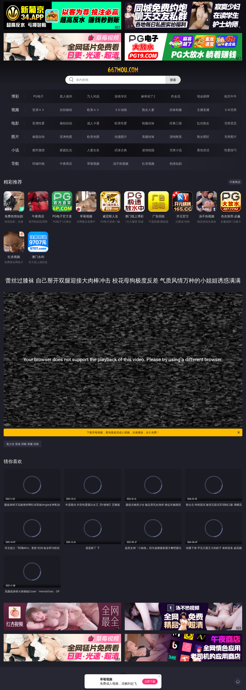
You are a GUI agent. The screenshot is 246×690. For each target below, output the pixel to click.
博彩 (15, 96)
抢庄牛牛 (230, 96)
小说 (15, 150)
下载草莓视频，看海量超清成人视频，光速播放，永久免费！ (163, 432)
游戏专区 (121, 96)
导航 (15, 163)
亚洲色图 (66, 137)
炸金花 (175, 96)
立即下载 (150, 681)
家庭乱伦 (66, 150)
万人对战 (93, 96)
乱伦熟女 (203, 123)
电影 (15, 123)
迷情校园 (148, 150)
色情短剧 (176, 163)
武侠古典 (121, 150)
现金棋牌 (203, 96)
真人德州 (66, 96)
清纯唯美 (176, 137)
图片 (15, 136)
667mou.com (123, 70)
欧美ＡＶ (93, 110)
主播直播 (203, 110)
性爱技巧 (230, 150)
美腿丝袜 (148, 137)
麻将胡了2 (148, 96)
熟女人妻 (148, 110)
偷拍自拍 (66, 123)
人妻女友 (93, 150)
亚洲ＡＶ (38, 110)
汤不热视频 (120, 163)
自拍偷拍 (66, 110)
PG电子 (38, 96)
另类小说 (176, 150)
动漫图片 (121, 137)
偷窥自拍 (38, 137)
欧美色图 (93, 137)
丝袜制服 (176, 110)
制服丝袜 (148, 123)
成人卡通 (93, 123)
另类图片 (230, 137)
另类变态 (230, 123)
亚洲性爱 (38, 123)
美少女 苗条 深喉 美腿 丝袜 (22, 444)
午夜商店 (66, 163)
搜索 (173, 80)
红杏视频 (148, 163)
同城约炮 (38, 163)
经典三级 (176, 123)
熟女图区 (203, 137)
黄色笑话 (203, 150)
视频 (15, 109)
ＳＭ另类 (230, 110)
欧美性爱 (121, 123)
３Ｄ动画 (121, 110)
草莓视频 (93, 163)
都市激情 (38, 150)
